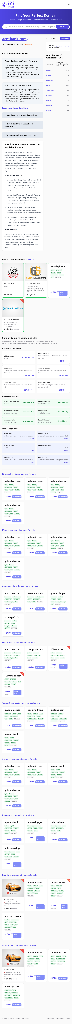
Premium (49, 105)
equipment (8, 990)
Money (48, 76)
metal (6, 489)
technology (31, 888)
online (52, 270)
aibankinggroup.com (39, 822)
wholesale (59, 653)
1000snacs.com (12, 675)
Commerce (49, 81)
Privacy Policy (50, 1018)
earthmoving (8, 602)
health (59, 272)
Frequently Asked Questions (15, 108)
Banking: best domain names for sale (19, 815)
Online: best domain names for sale (18, 642)
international (63, 718)
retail (29, 658)
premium (37, 890)
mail (52, 604)
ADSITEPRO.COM (9, 284)
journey (61, 890)
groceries (35, 658)
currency (17, 489)
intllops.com (57, 709)
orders (15, 602)
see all (31, 259)
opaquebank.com (14, 734)
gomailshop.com (60, 593)
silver (11, 489)
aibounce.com (35, 882)
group (36, 831)
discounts (7, 682)
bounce (30, 893)
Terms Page (59, 1018)
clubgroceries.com (37, 649)
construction (8, 599)
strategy (7, 628)
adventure (59, 886)
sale (29, 602)
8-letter (36, 893)
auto (11, 925)
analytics (7, 626)
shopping (62, 602)
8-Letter (48, 110)
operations (54, 721)
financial (13, 742)
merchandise (54, 602)
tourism (53, 893)
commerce (8, 597)
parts (14, 990)
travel (59, 888)
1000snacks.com (60, 649)
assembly (7, 992)
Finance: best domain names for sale (19, 474)
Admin (68, 1018)
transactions (36, 599)
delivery (61, 275)
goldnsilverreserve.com (40, 480)
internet (53, 272)
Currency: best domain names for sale (19, 759)
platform (40, 718)
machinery (15, 992)
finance (11, 484)
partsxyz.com (12, 986)
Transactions (50, 91)
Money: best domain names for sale (18, 530)
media (38, 716)
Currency (49, 96)
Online (48, 86)
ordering (7, 684)
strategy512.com (13, 617)
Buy (32, 402)
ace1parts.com (12, 916)
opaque (7, 745)
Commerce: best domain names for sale (20, 586)
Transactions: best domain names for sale (21, 703)
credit (58, 831)
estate (33, 602)
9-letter (53, 895)
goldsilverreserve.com (16, 480)
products (58, 270)
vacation (53, 888)
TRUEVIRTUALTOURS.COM (12, 320)
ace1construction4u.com (18, 593)
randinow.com (58, 952)
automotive (8, 995)
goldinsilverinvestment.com (20, 505)
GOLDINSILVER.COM (33, 284)
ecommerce (54, 275)
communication (32, 718)
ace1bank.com (15, 39)
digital (29, 599)
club (40, 655)
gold (6, 484)
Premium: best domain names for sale (19, 875)
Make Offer (65, 38)
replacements (8, 997)
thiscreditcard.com (61, 822)
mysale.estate (35, 593)
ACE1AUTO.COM (9, 899)
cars (16, 925)
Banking (48, 100)
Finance (48, 71)
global (52, 886)
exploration (54, 890)
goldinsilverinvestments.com (20, 790)
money (15, 487)
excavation (17, 599)
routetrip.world (59, 882)
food (52, 277)
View (32, 357)
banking (7, 742)
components (16, 995)
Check (32, 439)
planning (14, 626)
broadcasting (61, 961)
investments (8, 487)
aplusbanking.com (14, 848)
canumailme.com (37, 709)
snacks (62, 658)
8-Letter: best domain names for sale (19, 945)
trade (52, 489)
